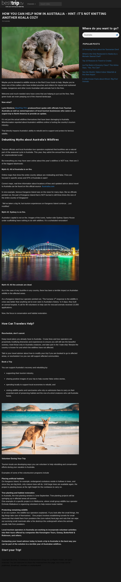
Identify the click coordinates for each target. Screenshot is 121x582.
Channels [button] (31, 4)
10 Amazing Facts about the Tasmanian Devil (100, 49)
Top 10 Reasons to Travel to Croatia (96, 61)
